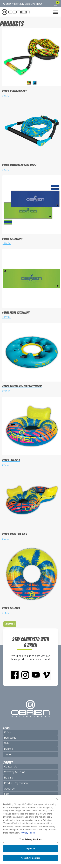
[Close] (57, 799)
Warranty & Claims (14, 772)
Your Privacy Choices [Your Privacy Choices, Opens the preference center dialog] (30, 839)
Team (7, 754)
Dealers (8, 748)
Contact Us (10, 766)
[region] (30, 829)
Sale (6, 743)
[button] (55, 12)
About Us (9, 788)
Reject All (30, 848)
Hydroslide (10, 737)
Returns (8, 777)
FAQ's (7, 794)
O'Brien (8, 732)
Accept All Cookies (30, 858)
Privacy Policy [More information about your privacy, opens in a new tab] (27, 833)
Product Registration (16, 783)
